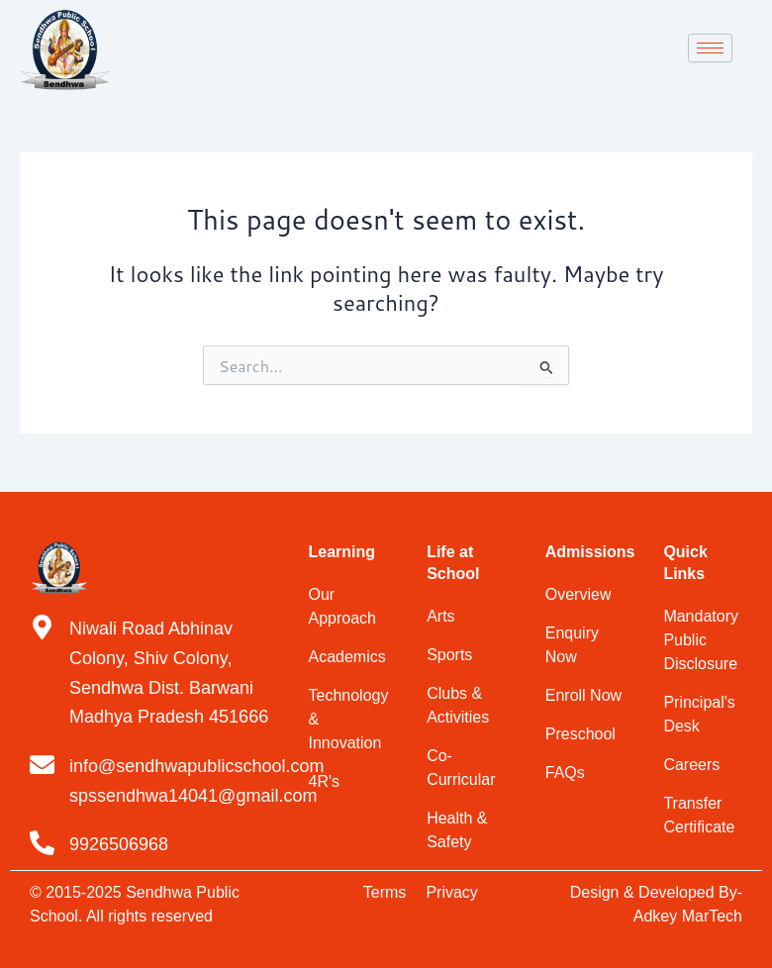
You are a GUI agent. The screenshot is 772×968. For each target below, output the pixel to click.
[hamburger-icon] (710, 48)
